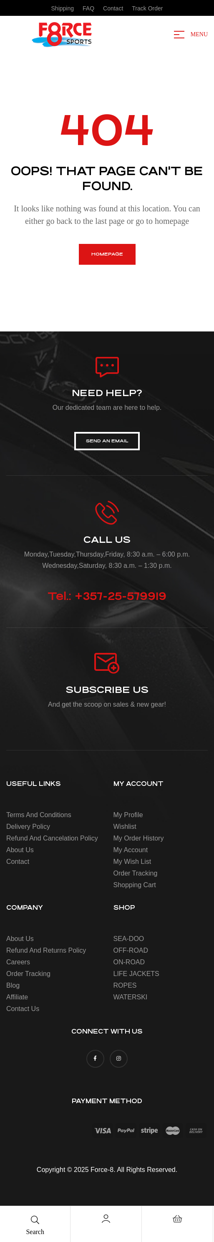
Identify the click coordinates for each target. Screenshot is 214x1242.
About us (20, 849)
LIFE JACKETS (136, 973)
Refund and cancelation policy (52, 838)
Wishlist (124, 826)
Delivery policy (28, 826)
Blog (13, 985)
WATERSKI (130, 997)
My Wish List (132, 861)
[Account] (106, 1218)
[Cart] (177, 1218)
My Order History (138, 838)
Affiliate (17, 997)
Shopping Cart (134, 884)
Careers (18, 962)
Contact (17, 861)
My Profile (128, 814)
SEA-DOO (128, 938)
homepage (107, 254)
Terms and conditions (38, 814)
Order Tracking (135, 873)
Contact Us (22, 1008)
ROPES (125, 985)
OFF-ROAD (131, 950)
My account (130, 849)
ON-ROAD (129, 962)
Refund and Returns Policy (46, 950)
